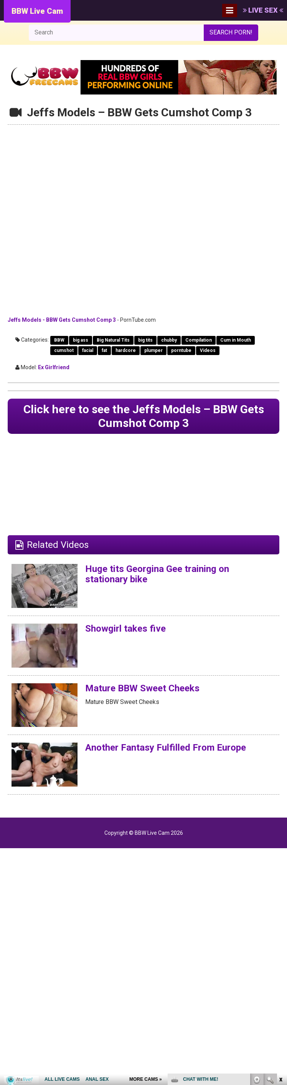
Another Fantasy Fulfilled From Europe (165, 747)
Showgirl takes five (125, 628)
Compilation (198, 340)
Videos (208, 350)
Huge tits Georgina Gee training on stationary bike (157, 574)
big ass (80, 340)
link (280, 965)
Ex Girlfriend (53, 367)
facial (87, 350)
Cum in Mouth (235, 340)
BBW (59, 340)
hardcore (125, 350)
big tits (145, 340)
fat (104, 350)
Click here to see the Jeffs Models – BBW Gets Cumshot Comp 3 (143, 416)
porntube (181, 350)
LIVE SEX (263, 10)
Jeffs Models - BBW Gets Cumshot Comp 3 (62, 320)
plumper (153, 350)
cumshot (64, 350)
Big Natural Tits (113, 340)
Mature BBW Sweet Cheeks (142, 688)
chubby (169, 340)
